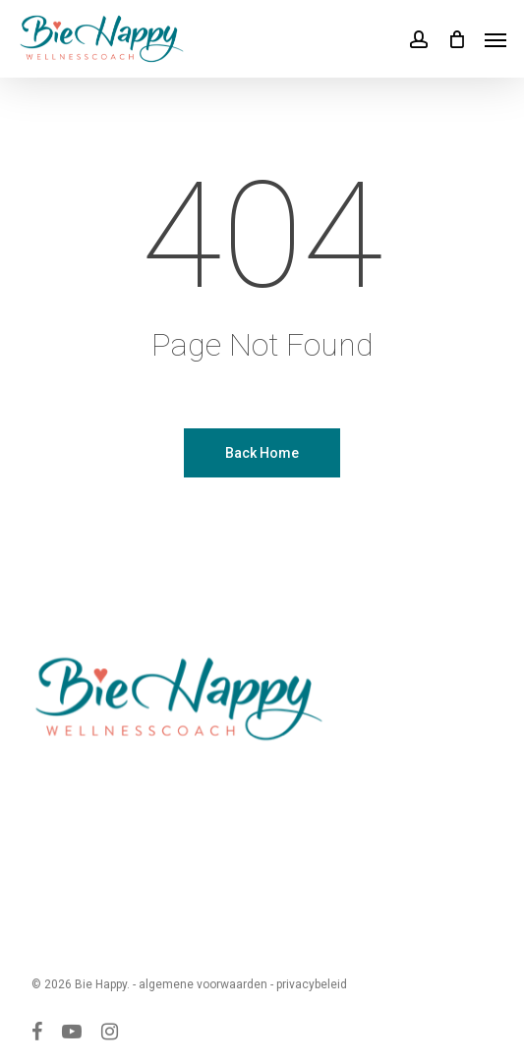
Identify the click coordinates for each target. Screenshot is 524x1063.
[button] (495, 39)
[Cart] (456, 39)
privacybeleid (311, 984)
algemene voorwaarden (203, 984)
